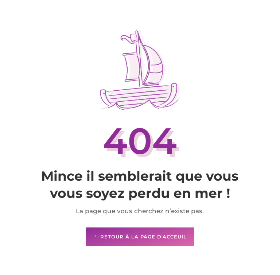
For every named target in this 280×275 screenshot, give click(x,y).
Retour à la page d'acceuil (143, 237)
